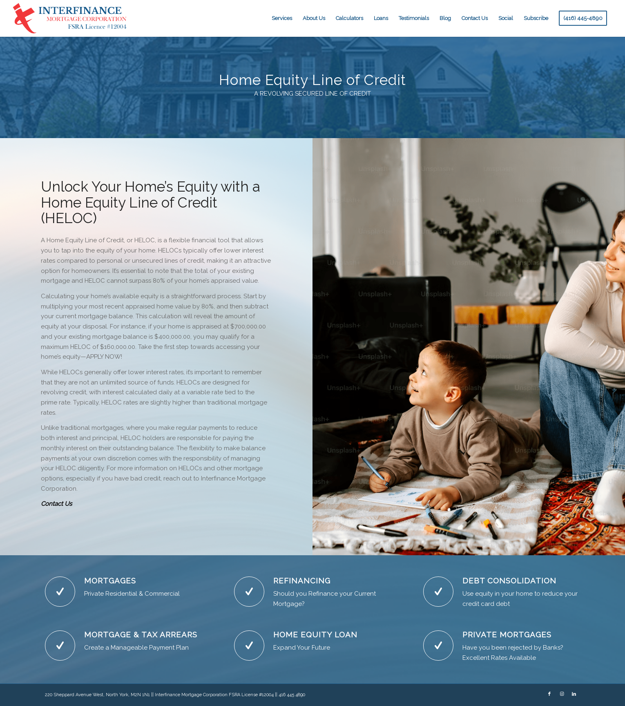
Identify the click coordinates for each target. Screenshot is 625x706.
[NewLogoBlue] (71, 18)
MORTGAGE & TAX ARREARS (140, 634)
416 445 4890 (292, 694)
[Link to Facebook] (549, 694)
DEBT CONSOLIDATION (509, 580)
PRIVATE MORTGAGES (506, 634)
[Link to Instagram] (562, 694)
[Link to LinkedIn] (574, 694)
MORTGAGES (110, 580)
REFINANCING (301, 580)
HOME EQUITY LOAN (315, 634)
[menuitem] (281, 18)
